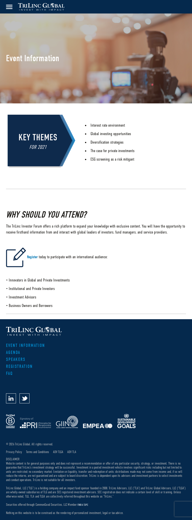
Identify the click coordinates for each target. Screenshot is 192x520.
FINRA (80, 504)
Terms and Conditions (37, 452)
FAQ (9, 373)
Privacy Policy (14, 452)
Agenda (13, 352)
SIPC (86, 504)
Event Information (25, 345)
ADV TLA (71, 452)
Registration (19, 366)
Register (32, 257)
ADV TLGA (58, 452)
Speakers (16, 359)
